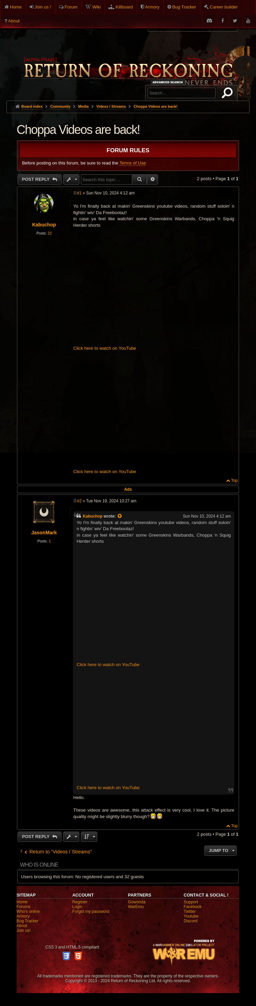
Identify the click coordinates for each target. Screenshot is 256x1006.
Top (234, 480)
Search (228, 94)
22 (50, 233)
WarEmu (135, 906)
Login (77, 906)
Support (191, 902)
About (14, 20)
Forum (71, 7)
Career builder (224, 7)
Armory (152, 7)
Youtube (191, 916)
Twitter (189, 911)
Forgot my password (90, 911)
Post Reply (36, 179)
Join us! (24, 930)
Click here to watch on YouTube (104, 348)
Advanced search (169, 82)
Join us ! (43, 7)
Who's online (28, 911)
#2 (79, 501)
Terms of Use (132, 163)
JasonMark (44, 532)
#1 (79, 193)
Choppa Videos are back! (155, 106)
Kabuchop (44, 224)
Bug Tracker (184, 7)
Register (80, 902)
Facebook (193, 906)
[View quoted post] (120, 516)
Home (16, 7)
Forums (24, 906)
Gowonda (136, 902)
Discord (191, 921)
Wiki (96, 7)
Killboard (124, 7)
